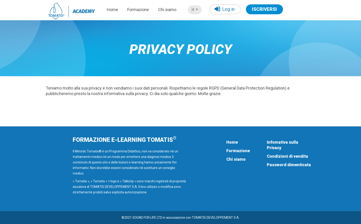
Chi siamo (167, 9)
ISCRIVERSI (264, 9)
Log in (225, 9)
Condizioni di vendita (287, 156)
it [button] (195, 9)
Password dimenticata (289, 164)
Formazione (138, 9)
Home (112, 9)
